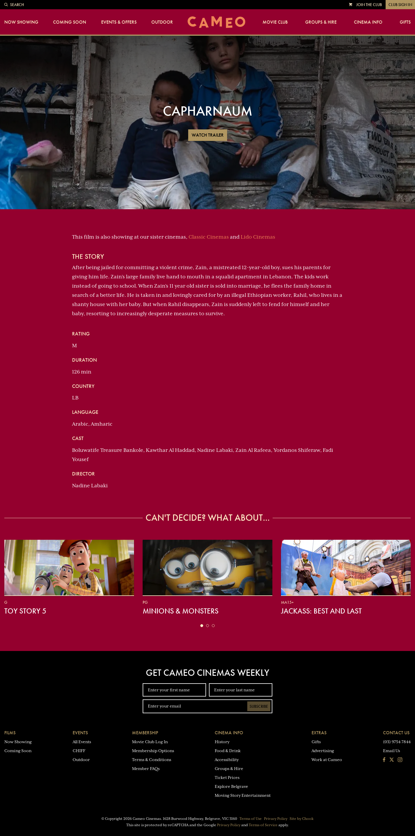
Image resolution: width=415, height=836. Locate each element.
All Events (82, 741)
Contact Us (396, 733)
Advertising (323, 750)
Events (80, 733)
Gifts (405, 22)
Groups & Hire (321, 22)
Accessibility (227, 759)
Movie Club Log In (150, 741)
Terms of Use (250, 819)
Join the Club (369, 4)
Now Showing (21, 22)
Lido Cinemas (258, 237)
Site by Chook (302, 819)
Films (10, 733)
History (222, 741)
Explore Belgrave (231, 786)
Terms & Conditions (151, 759)
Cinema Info (368, 22)
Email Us (391, 750)
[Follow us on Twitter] (391, 760)
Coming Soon (69, 22)
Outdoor (162, 22)
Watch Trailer (208, 135)
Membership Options (153, 750)
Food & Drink (228, 750)
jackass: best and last (321, 611)
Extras (319, 733)
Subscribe (259, 706)
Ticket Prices (227, 777)
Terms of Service (263, 825)
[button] (201, 625)
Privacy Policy (275, 819)
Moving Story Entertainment (243, 795)
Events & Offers (119, 22)
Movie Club (275, 22)
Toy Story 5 (25, 611)
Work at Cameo (327, 759)
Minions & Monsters (180, 611)
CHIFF (79, 750)
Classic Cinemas (208, 237)
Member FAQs (146, 768)
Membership (145, 733)
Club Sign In (400, 4)
